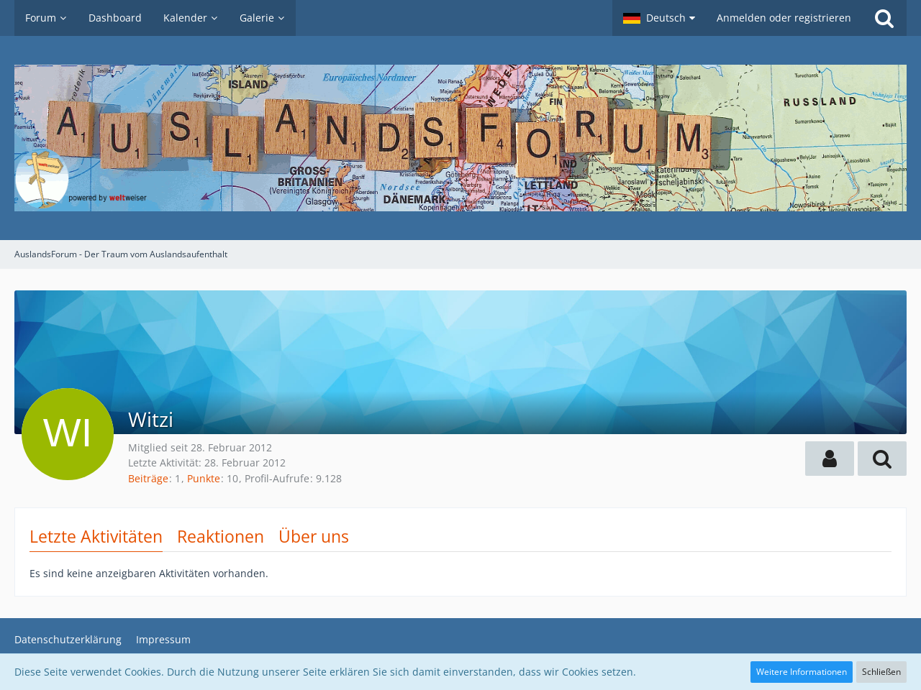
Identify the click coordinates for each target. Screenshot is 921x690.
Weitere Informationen (801, 672)
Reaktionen (220, 536)
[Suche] (884, 18)
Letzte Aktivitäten (96, 536)
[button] (659, 18)
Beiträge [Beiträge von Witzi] (148, 478)
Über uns (313, 536)
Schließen (881, 672)
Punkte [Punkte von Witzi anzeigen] (203, 478)
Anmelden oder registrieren (784, 17)
